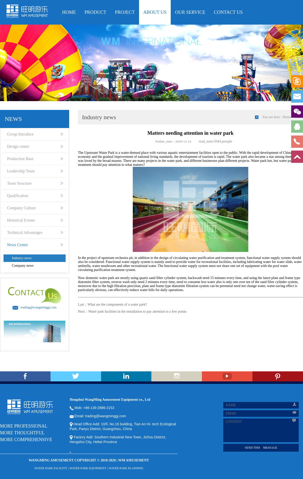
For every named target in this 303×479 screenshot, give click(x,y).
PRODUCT (95, 12)
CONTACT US (228, 12)
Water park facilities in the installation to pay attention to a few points (137, 311)
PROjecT (125, 12)
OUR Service (190, 12)
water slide (284, 262)
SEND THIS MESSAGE (261, 447)
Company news (23, 265)
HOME (69, 12)
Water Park (106, 153)
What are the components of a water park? (117, 304)
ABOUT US (154, 12)
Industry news (22, 258)
